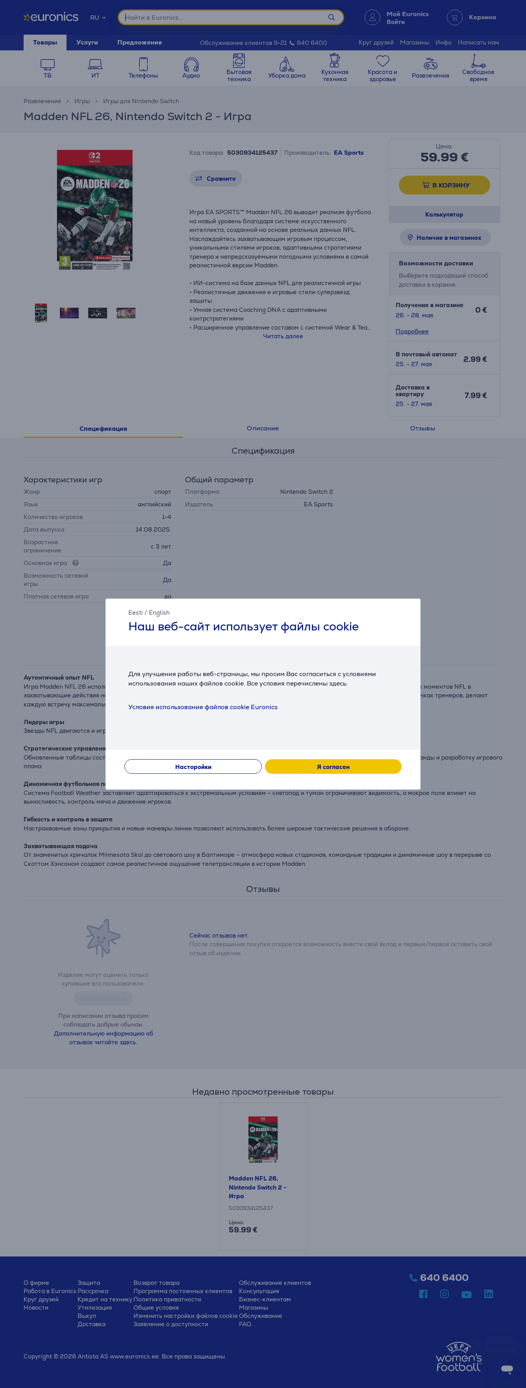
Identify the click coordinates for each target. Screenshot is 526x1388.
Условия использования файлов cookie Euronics (203, 707)
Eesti (135, 612)
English (159, 612)
